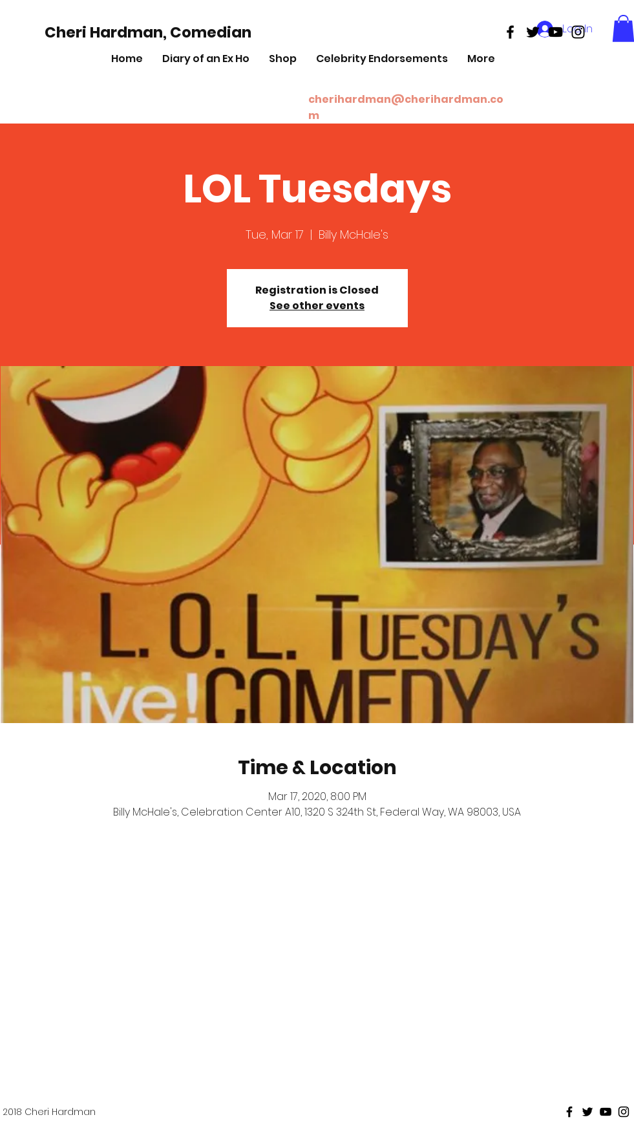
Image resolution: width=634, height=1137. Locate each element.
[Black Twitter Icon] (533, 32)
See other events (317, 305)
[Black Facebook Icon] (510, 32)
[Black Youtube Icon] (555, 32)
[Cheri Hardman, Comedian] (148, 32)
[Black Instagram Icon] (578, 32)
